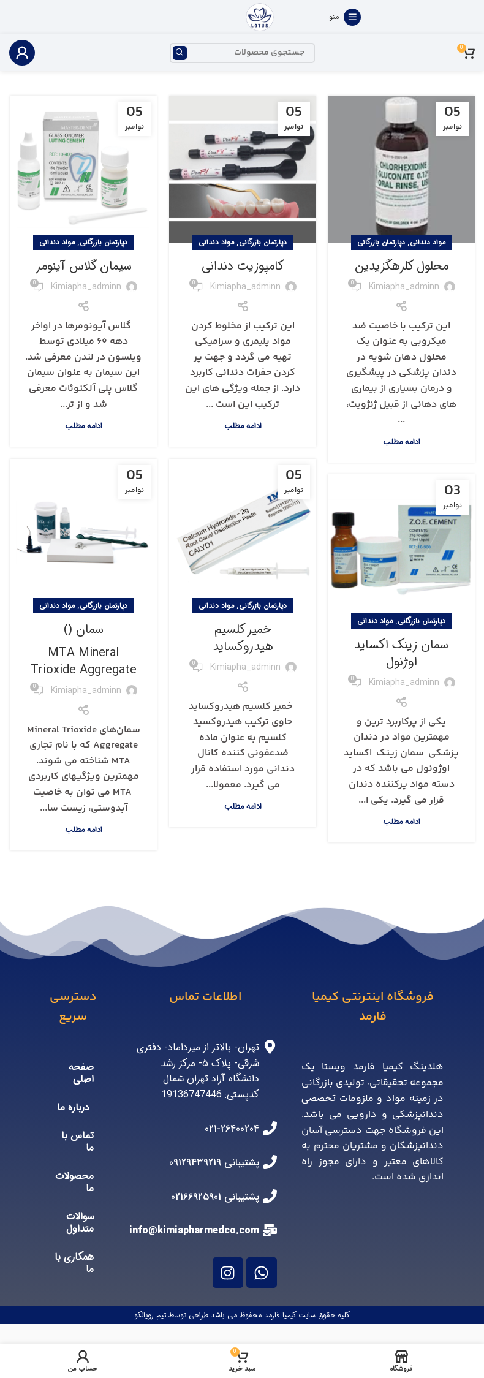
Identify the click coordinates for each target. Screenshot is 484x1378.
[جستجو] (242, 53)
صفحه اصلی (81, 1073)
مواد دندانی (427, 242)
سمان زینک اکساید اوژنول (401, 653)
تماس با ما (77, 1142)
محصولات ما (74, 1182)
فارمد (273, 1315)
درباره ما (73, 1107)
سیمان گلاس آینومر (84, 266)
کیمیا (290, 1315)
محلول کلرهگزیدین (401, 266)
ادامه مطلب (401, 442)
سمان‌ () (83, 649)
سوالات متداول (80, 1222)
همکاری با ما (74, 1263)
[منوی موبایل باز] (345, 17)
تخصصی (318, 1098)
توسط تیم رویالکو (160, 1315)
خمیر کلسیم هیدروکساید (243, 638)
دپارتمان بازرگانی (381, 242)
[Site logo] (260, 17)
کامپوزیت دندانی (243, 266)
